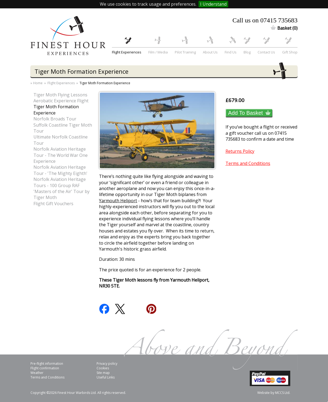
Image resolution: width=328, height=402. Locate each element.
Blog (247, 52)
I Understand (213, 4)
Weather (36, 372)
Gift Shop (290, 52)
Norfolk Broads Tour (54, 119)
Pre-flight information (46, 363)
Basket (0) (287, 28)
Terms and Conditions (248, 163)
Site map (103, 372)
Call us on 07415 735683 (265, 20)
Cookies (103, 368)
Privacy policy (107, 363)
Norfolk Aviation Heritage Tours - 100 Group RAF (59, 182)
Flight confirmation (44, 368)
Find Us (231, 52)
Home (38, 83)
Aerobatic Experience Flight (60, 101)
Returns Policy (240, 151)
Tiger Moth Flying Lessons (60, 95)
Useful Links (106, 377)
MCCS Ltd (282, 392)
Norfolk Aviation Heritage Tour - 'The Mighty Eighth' (60, 170)
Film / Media (158, 52)
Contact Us (266, 52)
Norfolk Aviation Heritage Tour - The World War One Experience (60, 155)
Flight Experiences (126, 52)
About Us (210, 52)
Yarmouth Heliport (118, 201)
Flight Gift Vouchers (53, 204)
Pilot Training (185, 52)
